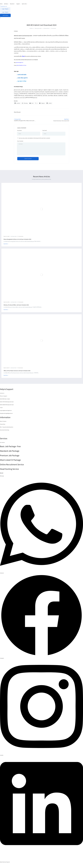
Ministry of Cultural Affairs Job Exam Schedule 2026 (16, 305)
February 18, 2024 (38, 28)
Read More (6, 243)
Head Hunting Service (9, 469)
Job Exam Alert (46, 28)
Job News (6, 3)
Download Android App (4, 430)
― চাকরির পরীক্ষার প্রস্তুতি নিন (22, 78)
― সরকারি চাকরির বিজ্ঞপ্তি (20, 74)
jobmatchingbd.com (19, 62)
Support (18, 3)
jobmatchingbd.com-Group (21, 65)
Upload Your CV (3, 6)
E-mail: (1, 407)
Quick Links (24, 3)
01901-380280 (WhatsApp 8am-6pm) (7, 404)
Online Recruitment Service (12, 464)
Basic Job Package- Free (10, 446)
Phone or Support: (3, 396)
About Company (3, 421)
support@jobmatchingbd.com (6, 410)
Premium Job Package (9, 455)
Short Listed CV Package (10, 460)
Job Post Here (5, 15)
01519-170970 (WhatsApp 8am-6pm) (7, 401)
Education (12, 3)
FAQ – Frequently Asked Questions (6, 427)
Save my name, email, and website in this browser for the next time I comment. (34, 138)
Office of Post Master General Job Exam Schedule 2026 (17, 370)
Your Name (19, 130)
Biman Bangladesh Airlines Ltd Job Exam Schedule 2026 (17, 239)
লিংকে (23, 56)
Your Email (44, 130)
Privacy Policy (2, 424)
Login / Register (5, 8)
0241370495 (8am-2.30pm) (5, 399)
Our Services (2, 442)
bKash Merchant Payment (5, 862)
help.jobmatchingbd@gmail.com (6, 413)
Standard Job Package (9, 451)
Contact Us (2, 393)
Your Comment (20, 141)
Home (1, 3)
